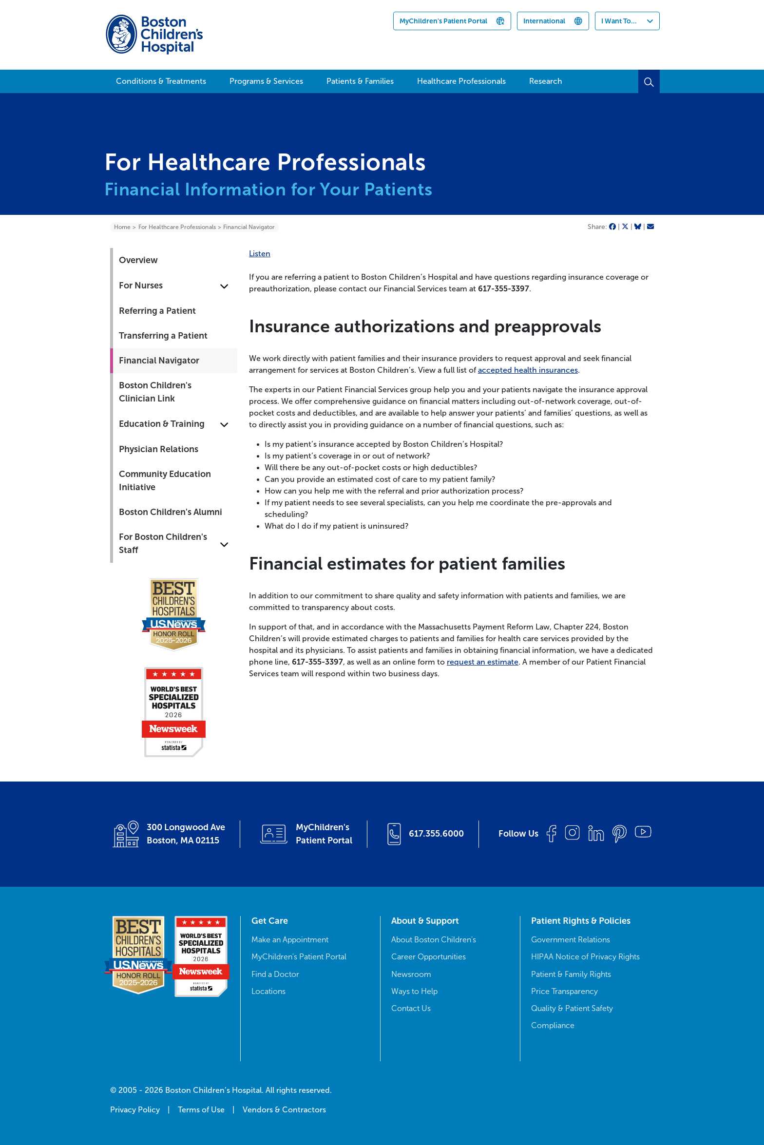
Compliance (552, 1025)
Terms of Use (201, 1110)
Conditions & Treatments (161, 81)
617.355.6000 (436, 834)
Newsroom (411, 974)
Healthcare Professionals (461, 81)
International (544, 21)
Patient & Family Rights (571, 974)
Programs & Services (266, 81)
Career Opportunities (428, 957)
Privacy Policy (135, 1110)
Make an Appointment (289, 939)
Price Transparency (564, 991)
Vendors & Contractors (284, 1110)
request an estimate (482, 662)
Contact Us (411, 1008)
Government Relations (570, 939)
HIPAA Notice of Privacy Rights (585, 957)
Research (545, 81)
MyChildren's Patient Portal (443, 21)
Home (122, 227)
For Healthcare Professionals (177, 227)
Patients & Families (360, 81)
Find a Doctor (275, 974)
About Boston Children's (433, 939)
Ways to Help (414, 991)
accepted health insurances (528, 370)
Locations (268, 991)
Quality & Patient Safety (572, 1008)
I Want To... (619, 21)
